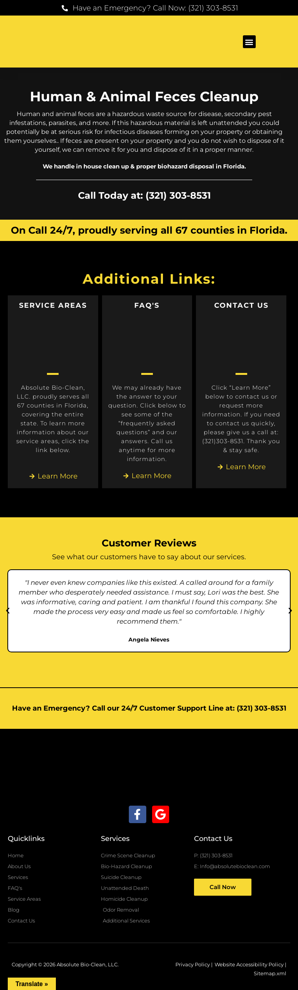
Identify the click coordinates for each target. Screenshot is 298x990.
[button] (249, 41)
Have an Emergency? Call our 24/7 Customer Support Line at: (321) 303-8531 (149, 708)
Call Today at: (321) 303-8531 (144, 195)
